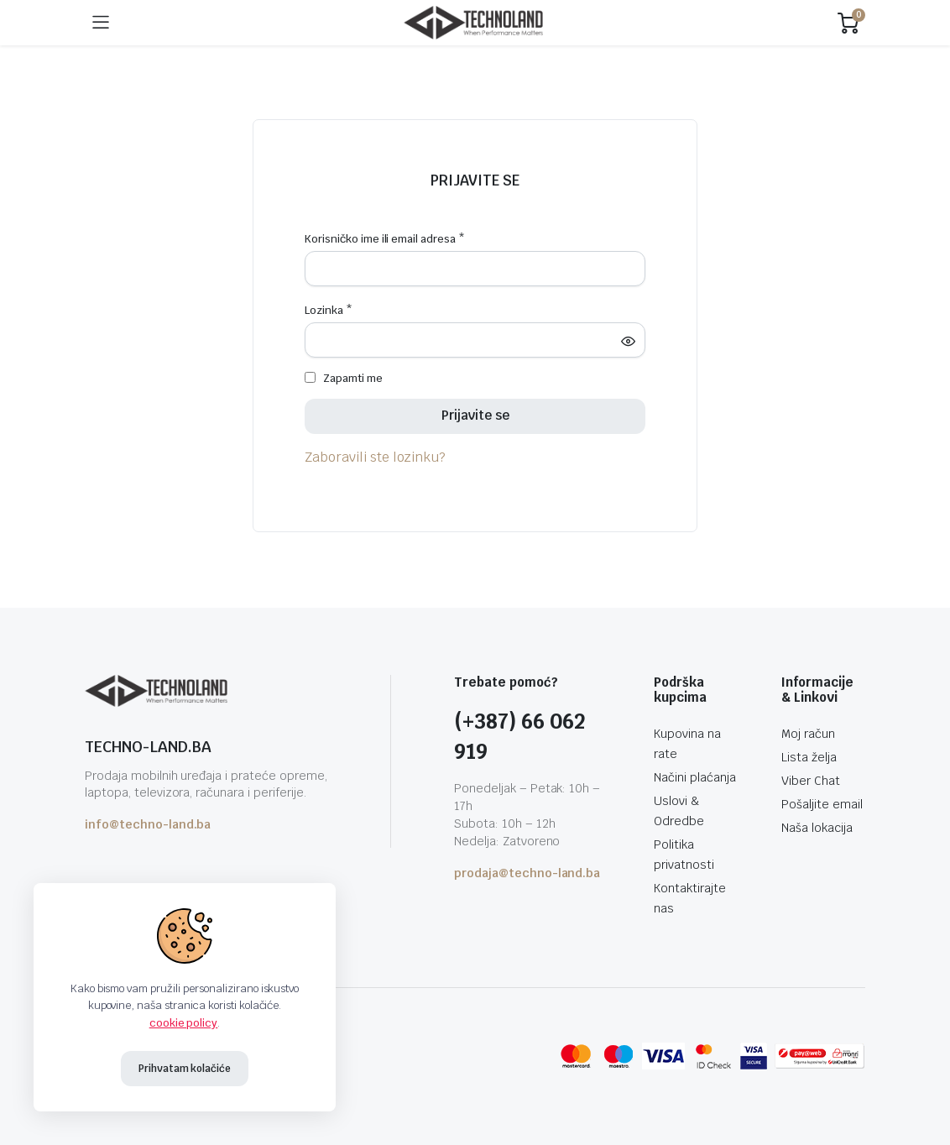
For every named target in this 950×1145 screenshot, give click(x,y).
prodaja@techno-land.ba (527, 873)
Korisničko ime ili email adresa (385, 239)
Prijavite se (475, 180)
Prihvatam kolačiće (184, 1068)
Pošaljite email (822, 804)
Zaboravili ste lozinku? (375, 457)
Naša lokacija (817, 827)
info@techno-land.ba (148, 824)
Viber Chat (810, 780)
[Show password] (627, 341)
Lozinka (328, 310)
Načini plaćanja (695, 777)
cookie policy (183, 1023)
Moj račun (808, 733)
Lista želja (809, 757)
